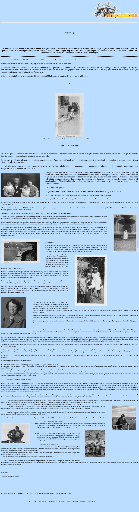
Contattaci (91, 501)
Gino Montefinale (72, 501)
